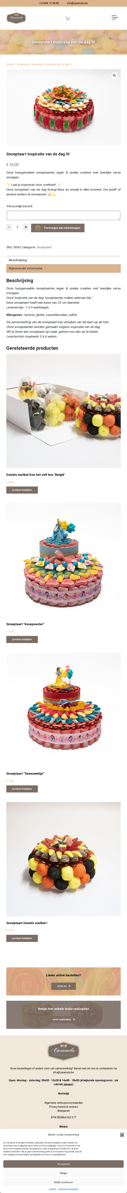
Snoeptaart (23, 64)
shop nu (63, 986)
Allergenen (63, 1110)
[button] (122, 1134)
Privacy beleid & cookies (63, 1106)
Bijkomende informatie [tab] (25, 268)
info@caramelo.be (77, 3)
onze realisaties (64, 1019)
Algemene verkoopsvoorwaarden (63, 1102)
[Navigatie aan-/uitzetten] (115, 18)
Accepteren (63, 1164)
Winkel (10, 64)
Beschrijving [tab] (18, 260)
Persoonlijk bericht (20, 206)
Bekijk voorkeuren (63, 1182)
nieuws (68, 1084)
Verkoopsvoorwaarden (68, 1189)
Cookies (52, 1189)
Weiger (63, 1173)
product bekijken (22, 490)
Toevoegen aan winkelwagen (62, 227)
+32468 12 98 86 (49, 3)
